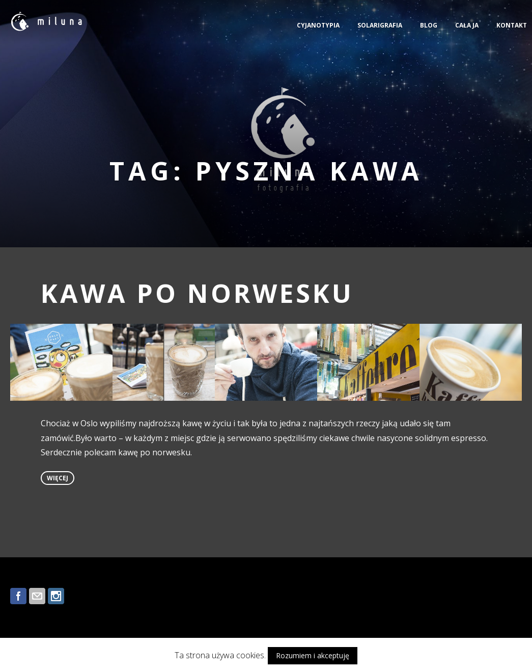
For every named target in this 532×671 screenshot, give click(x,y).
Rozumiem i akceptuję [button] (312, 655)
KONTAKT (511, 25)
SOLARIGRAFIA (379, 25)
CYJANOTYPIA (318, 25)
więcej (57, 478)
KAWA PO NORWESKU (197, 293)
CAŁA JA (467, 25)
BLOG (428, 25)
